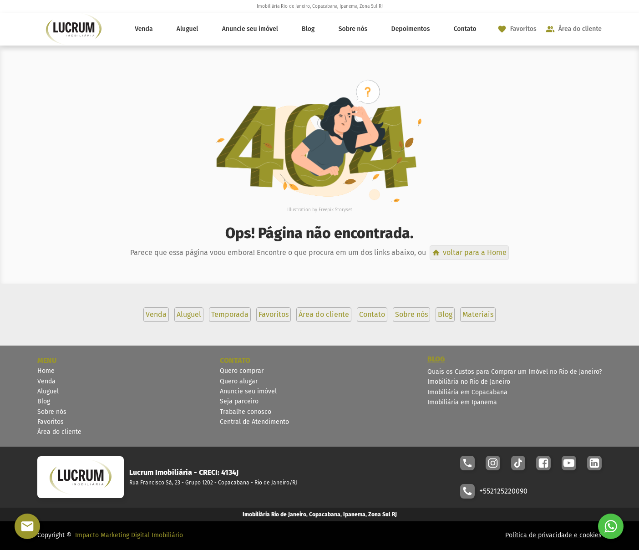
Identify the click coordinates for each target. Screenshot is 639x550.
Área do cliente (59, 432)
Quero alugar (239, 381)
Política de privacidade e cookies (553, 535)
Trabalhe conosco (245, 412)
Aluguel (187, 29)
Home (46, 371)
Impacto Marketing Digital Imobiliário (129, 535)
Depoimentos (410, 29)
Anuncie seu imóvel (250, 29)
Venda (143, 29)
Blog (308, 29)
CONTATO (235, 360)
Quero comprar (242, 371)
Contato (465, 29)
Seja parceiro (239, 401)
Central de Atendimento (254, 422)
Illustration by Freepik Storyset (319, 210)
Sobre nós (353, 29)
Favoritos (50, 422)
